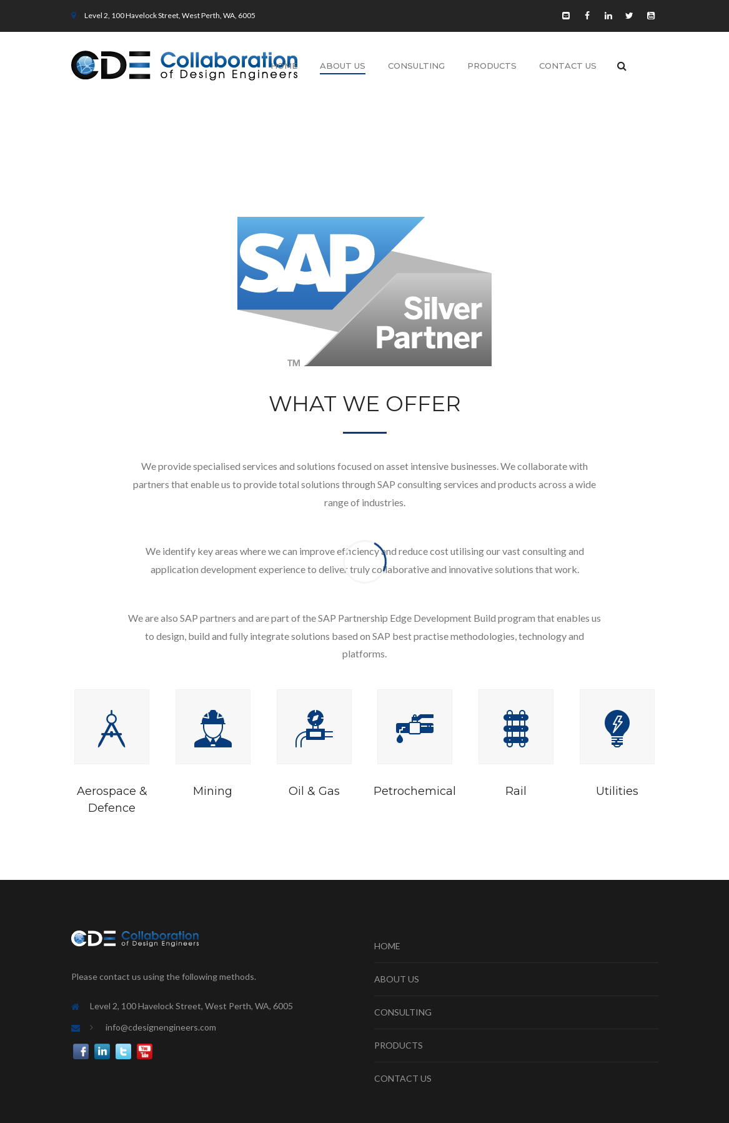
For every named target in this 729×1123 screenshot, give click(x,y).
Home (283, 66)
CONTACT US (403, 1078)
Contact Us (568, 66)
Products (492, 66)
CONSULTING (403, 1012)
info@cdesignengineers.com (161, 1027)
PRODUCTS (398, 1045)
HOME (387, 946)
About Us (342, 66)
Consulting (416, 66)
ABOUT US (396, 979)
